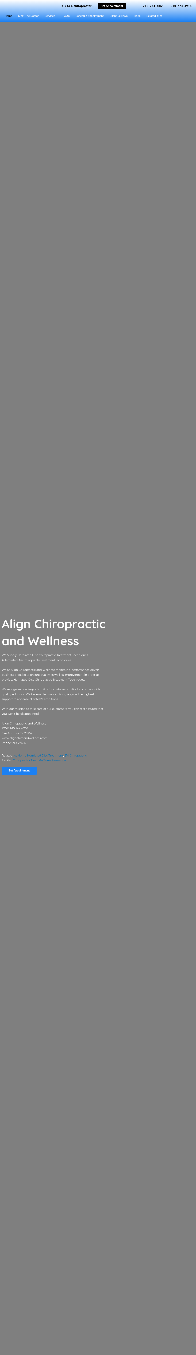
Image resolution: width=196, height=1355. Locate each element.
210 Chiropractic (75, 755)
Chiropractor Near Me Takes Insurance (39, 760)
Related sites (155, 16)
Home (8, 16)
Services (50, 16)
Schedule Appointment (90, 16)
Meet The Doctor (28, 16)
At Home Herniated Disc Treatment (38, 755)
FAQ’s (66, 16)
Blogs (136, 16)
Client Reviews (119, 16)
